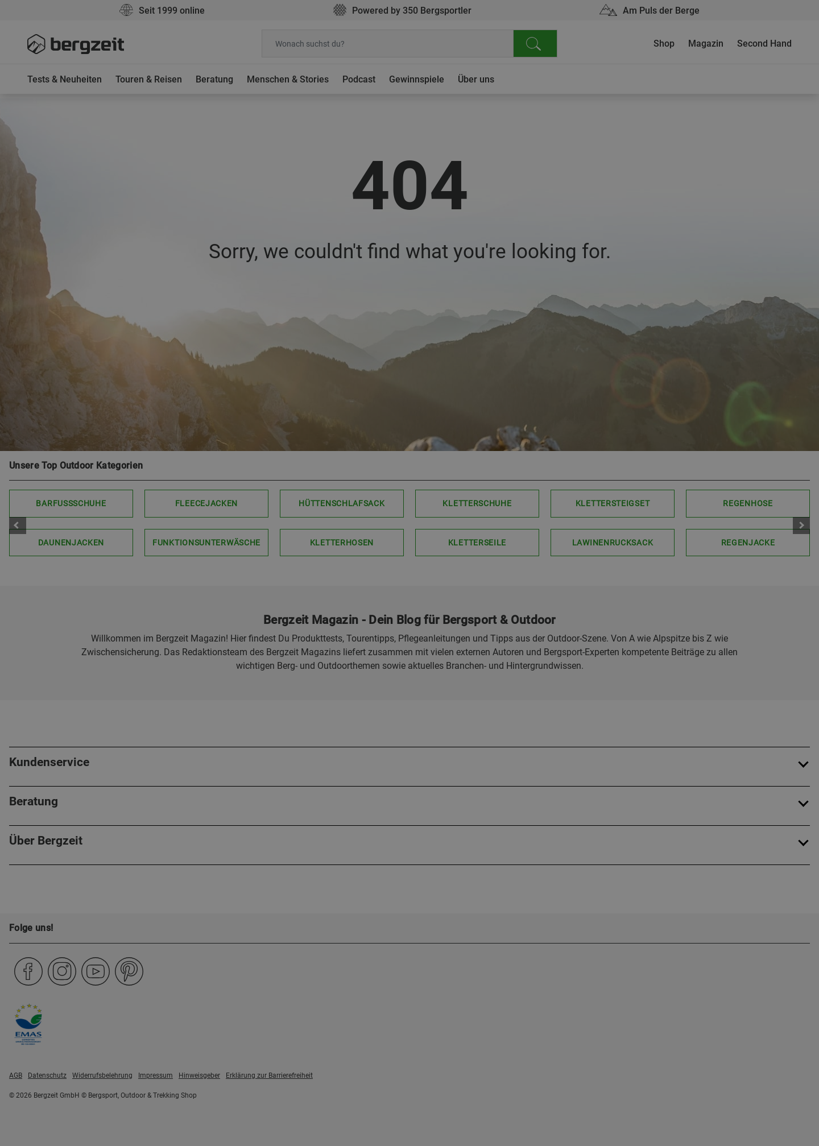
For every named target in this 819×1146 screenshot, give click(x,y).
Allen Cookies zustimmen (523, 298)
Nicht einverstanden (294, 298)
